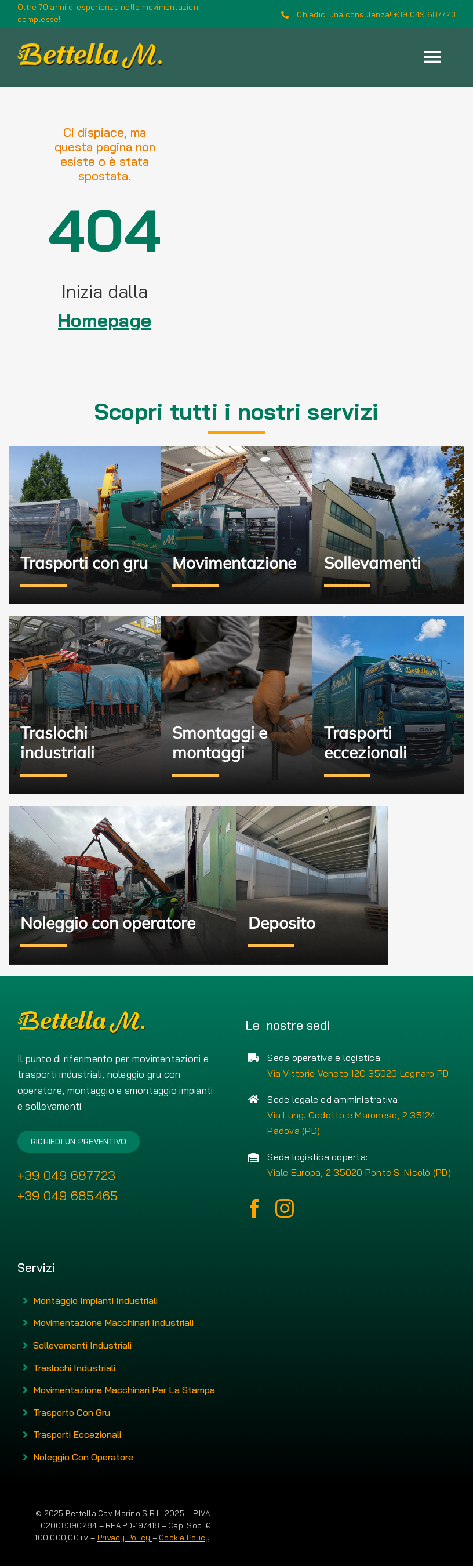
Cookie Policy (184, 1537)
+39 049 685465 (67, 1195)
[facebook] (254, 1208)
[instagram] (284, 1208)
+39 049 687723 (66, 1175)
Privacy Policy (124, 1537)
